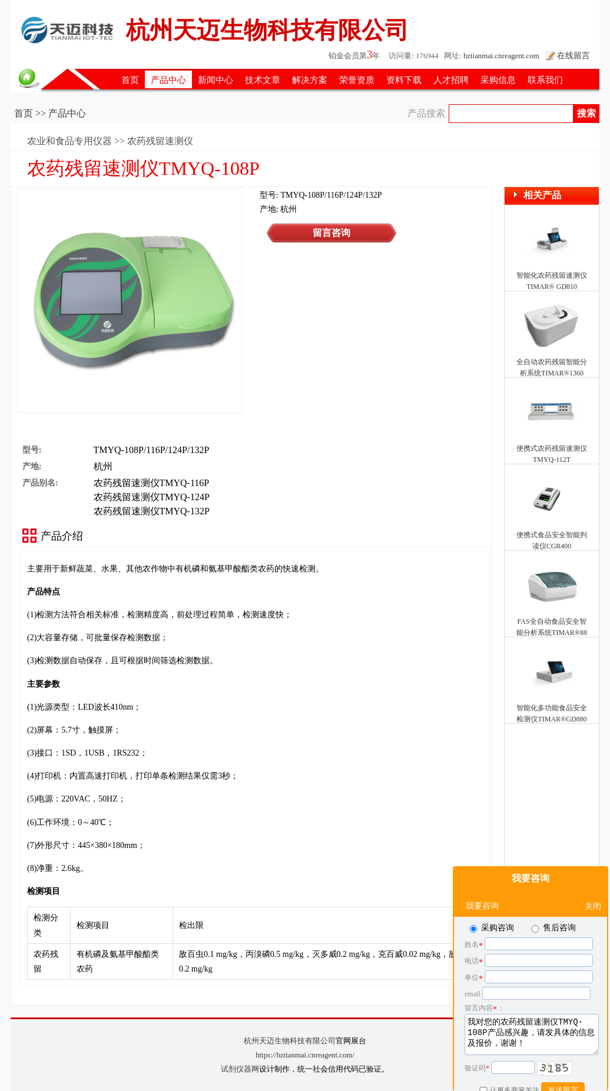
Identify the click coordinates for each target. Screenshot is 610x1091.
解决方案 (309, 80)
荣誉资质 (356, 80)
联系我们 (545, 80)
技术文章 (262, 80)
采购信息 (498, 80)
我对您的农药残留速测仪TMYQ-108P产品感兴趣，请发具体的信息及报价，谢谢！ (532, 1005)
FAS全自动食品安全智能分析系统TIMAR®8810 (551, 632)
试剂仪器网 (240, 1069)
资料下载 (404, 80)
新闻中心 (215, 80)
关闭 (593, 877)
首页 (130, 80)
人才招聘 (451, 80)
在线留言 (573, 55)
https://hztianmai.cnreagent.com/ (305, 1055)
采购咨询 (491, 898)
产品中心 (168, 80)
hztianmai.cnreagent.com (501, 56)
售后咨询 (552, 898)
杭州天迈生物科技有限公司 (290, 1041)
